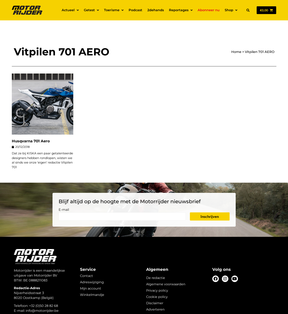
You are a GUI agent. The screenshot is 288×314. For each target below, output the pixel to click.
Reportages (181, 10)
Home (236, 38)
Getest (91, 10)
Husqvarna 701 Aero (31, 127)
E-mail (64, 195)
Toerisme (114, 10)
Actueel (70, 10)
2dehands (155, 10)
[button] (248, 10)
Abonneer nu (209, 10)
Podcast (135, 10)
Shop (231, 10)
